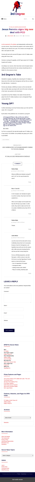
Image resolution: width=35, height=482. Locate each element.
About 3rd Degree (6, 436)
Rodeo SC (6, 365)
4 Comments (27, 35)
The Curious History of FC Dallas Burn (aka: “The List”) (17, 378)
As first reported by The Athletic (9, 44)
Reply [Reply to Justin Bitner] (29, 273)
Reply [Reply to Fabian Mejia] (29, 182)
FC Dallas (11, 27)
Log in (3, 465)
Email (5, 313)
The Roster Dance (8, 380)
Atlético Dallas (7, 357)
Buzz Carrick (10, 35)
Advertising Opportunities (7, 441)
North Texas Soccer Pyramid (10, 384)
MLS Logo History (8, 388)
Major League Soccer (20, 27)
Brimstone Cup (5, 442)
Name (5, 305)
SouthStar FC (7, 368)
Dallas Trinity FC (8, 354)
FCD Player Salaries (9, 383)
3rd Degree (17, 14)
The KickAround (5, 438)
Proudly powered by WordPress (9, 474)
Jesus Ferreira (5, 139)
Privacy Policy (5, 439)
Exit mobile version (17, 479)
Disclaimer (4, 444)
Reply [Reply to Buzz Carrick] (29, 213)
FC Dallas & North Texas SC (10, 400)
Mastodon (6, 422)
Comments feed (5, 468)
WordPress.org (5, 469)
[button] (27, 41)
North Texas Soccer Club (10, 362)
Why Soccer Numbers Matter (11, 386)
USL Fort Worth (7, 359)
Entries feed (4, 466)
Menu (4, 19)
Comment (6, 291)
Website (6, 320)
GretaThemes (29, 474)
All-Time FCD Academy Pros (10, 381)
